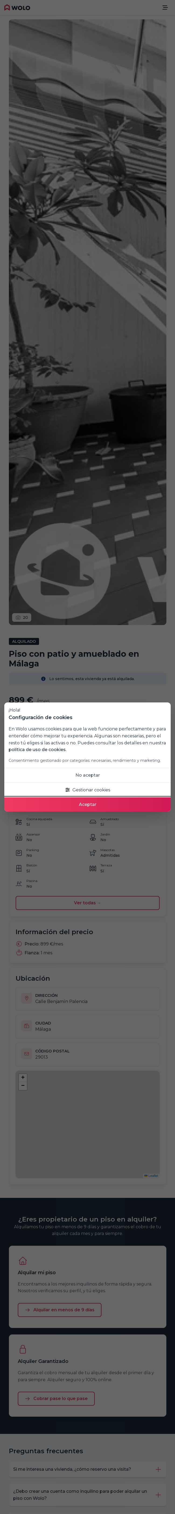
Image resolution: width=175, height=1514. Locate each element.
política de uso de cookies (37, 749)
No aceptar (87, 775)
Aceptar (87, 804)
